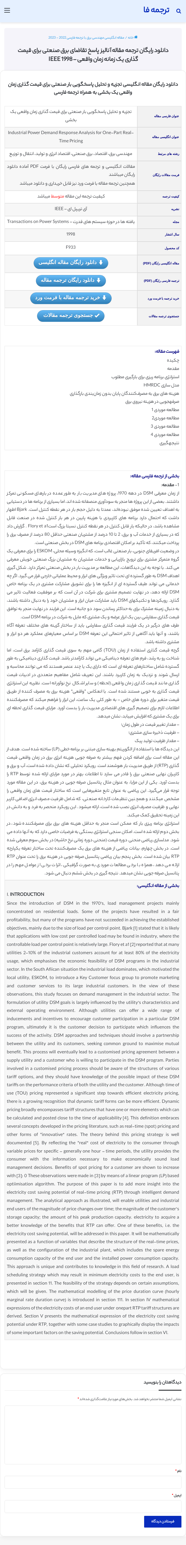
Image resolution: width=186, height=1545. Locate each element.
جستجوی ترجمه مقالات (71, 315)
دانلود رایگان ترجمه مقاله (71, 280)
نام (178, 1471)
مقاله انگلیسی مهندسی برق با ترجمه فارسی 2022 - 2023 (86, 38)
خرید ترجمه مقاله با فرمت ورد (71, 298)
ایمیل (176, 1496)
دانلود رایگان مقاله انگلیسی (70, 263)
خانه (133, 38)
